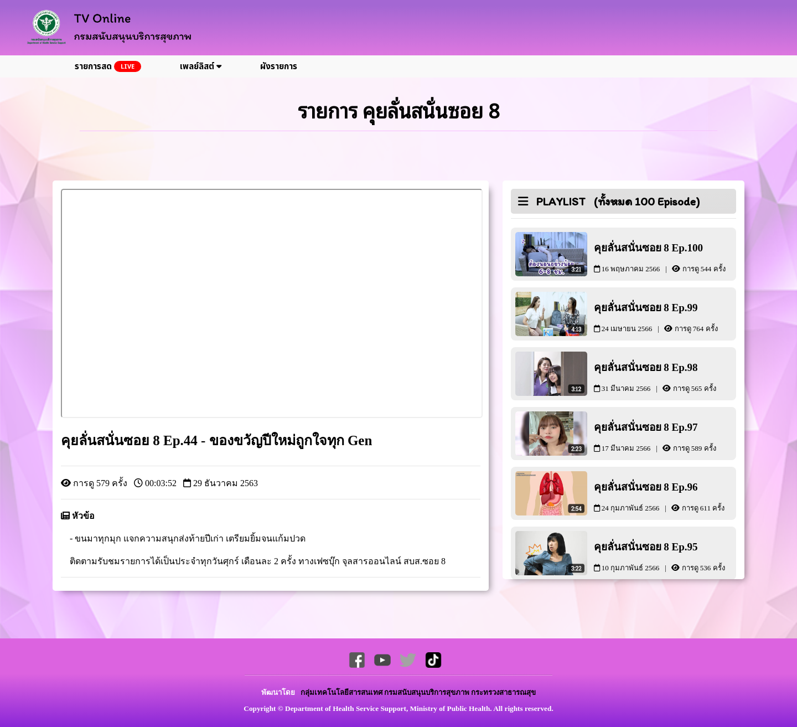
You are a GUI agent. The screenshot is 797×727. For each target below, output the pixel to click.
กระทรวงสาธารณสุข (503, 692)
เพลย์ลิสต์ (200, 66)
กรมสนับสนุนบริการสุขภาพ (427, 692)
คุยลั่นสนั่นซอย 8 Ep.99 (665, 317)
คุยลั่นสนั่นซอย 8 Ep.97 (665, 436)
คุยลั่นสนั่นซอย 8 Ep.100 (665, 257)
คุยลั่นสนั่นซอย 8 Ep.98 (665, 377)
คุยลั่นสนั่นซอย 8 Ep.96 (665, 496)
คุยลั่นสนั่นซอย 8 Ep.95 (665, 556)
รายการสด (108, 66)
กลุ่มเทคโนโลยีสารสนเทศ (342, 692)
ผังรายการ (278, 66)
